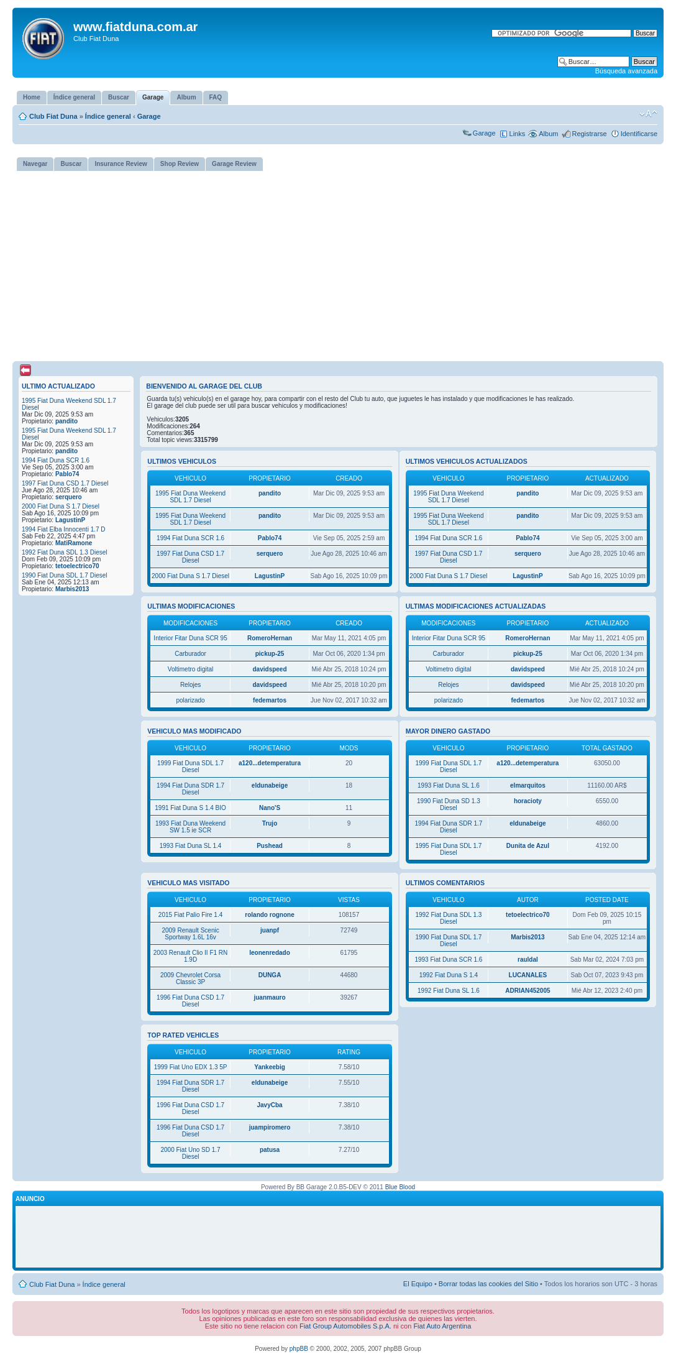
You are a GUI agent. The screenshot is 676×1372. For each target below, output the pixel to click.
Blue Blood (400, 1187)
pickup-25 (270, 653)
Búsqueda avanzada (626, 71)
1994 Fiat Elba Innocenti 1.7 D (64, 529)
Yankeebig (269, 1067)
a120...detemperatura (270, 763)
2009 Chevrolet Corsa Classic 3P (190, 978)
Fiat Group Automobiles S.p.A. (345, 1326)
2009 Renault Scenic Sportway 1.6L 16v (190, 934)
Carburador (190, 653)
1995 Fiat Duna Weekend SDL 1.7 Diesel (190, 497)
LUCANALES (528, 975)
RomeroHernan (269, 638)
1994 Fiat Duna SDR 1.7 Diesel (190, 789)
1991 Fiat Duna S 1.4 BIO (190, 807)
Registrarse (589, 133)
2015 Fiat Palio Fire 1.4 (190, 914)
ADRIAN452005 (527, 990)
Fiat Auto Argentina (442, 1326)
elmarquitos (528, 785)
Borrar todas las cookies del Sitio (488, 1283)
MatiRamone (73, 543)
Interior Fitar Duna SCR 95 (190, 638)
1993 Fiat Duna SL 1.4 (191, 845)
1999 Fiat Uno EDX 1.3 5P (190, 1067)
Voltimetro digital (190, 669)
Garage (149, 116)
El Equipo (417, 1283)
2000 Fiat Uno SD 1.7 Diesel (190, 1153)
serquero (68, 497)
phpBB (299, 1348)
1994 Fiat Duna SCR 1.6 (55, 460)
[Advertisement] (338, 264)
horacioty (528, 801)
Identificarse (639, 133)
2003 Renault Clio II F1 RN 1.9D (190, 956)
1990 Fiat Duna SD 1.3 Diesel (448, 804)
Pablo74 (67, 474)
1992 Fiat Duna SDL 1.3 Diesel (64, 552)
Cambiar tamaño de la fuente (648, 113)
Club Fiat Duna (53, 116)
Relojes (190, 684)
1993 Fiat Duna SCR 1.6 (448, 959)
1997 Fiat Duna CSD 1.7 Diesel (65, 483)
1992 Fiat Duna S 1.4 (448, 975)
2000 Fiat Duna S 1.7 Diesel (60, 506)
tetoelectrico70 (77, 566)
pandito (66, 421)
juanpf (269, 930)
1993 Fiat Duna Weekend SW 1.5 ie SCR (190, 827)
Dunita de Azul (527, 845)
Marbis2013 (72, 589)
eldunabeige (270, 785)
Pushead (270, 845)
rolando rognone (269, 914)
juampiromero (270, 1127)
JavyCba (269, 1105)
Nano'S (269, 807)
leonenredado (269, 952)
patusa (270, 1149)
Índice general (108, 116)
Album (548, 133)
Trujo (269, 823)
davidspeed (270, 669)
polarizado (190, 700)
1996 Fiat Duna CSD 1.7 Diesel (190, 1001)
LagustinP (70, 520)
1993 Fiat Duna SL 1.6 (449, 785)
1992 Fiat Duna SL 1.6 (449, 990)
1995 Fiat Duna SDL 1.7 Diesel (448, 849)
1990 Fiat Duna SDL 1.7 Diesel (64, 575)
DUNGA (269, 975)
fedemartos (269, 700)
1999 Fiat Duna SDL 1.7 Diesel (190, 766)
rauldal (528, 959)
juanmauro (269, 997)
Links (517, 133)
